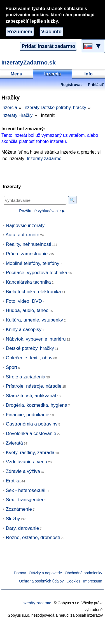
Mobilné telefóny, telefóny (32, 263)
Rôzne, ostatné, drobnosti (33, 537)
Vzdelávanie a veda (26, 461)
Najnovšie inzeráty (25, 225)
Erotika (13, 481)
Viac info (51, 31)
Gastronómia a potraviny (32, 424)
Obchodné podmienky (83, 573)
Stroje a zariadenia (25, 377)
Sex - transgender (25, 499)
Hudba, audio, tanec (27, 310)
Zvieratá (14, 443)
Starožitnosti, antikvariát (31, 395)
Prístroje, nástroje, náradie (34, 386)
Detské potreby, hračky (30, 348)
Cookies (73, 581)
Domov (20, 573)
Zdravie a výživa (23, 471)
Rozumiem (19, 31)
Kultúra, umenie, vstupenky (34, 320)
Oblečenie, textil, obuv (29, 357)
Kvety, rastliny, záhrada (30, 452)
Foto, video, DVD (24, 301)
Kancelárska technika (28, 282)
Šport (11, 367)
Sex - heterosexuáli (26, 490)
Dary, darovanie (22, 528)
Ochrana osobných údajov (41, 581)
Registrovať (71, 85)
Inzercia (9, 107)
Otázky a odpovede (45, 573)
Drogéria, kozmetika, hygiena (36, 405)
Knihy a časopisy (23, 329)
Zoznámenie (19, 509)
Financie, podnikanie (28, 414)
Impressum (92, 581)
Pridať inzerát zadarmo (48, 46)
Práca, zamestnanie (27, 253)
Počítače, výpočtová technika (36, 272)
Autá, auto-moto (22, 234)
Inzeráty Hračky (16, 115)
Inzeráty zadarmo (44, 158)
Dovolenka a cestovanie (31, 433)
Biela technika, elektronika (33, 291)
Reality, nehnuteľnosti (28, 244)
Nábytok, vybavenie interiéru (36, 339)
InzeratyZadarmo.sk (28, 62)
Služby (13, 518)
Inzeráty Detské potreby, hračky (55, 107)
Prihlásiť (96, 85)
